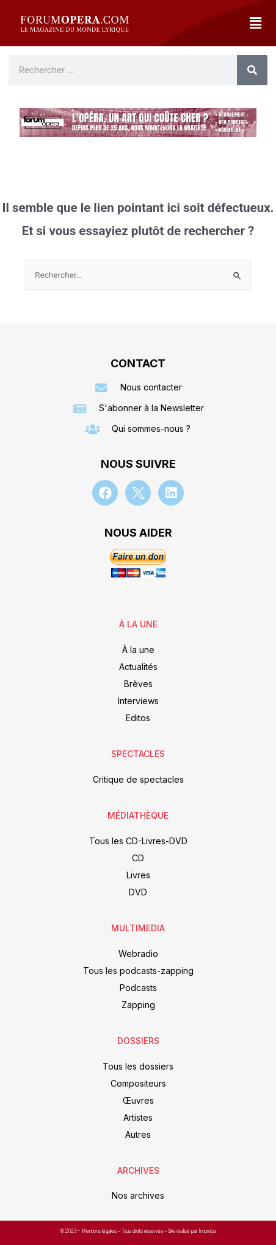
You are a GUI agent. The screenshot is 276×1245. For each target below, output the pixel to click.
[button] (255, 23)
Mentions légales (99, 1231)
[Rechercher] (252, 70)
